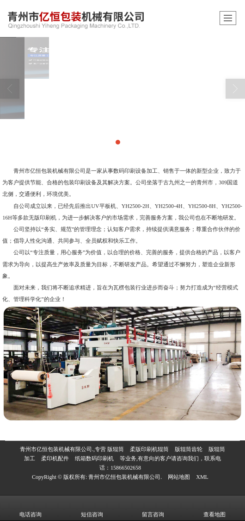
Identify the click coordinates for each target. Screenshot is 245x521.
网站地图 (179, 477)
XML (202, 477)
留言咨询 (153, 508)
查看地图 (214, 508)
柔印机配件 (55, 458)
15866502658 (125, 468)
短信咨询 (92, 508)
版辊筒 (115, 449)
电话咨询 (30, 508)
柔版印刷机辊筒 (149, 449)
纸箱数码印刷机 (94, 458)
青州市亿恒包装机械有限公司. (125, 477)
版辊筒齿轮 (188, 449)
